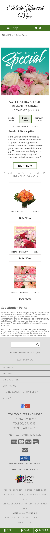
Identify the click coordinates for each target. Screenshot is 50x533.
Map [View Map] (25, 530)
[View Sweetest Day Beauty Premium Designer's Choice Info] (25, 237)
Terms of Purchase (33, 517)
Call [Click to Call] (8, 530)
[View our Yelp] (27, 407)
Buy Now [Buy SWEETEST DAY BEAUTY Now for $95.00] (25, 258)
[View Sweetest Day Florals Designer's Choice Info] (25, 277)
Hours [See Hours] (41, 530)
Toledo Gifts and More (25, 12)
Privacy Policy (13, 517)
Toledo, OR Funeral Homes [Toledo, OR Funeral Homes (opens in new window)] (18, 490)
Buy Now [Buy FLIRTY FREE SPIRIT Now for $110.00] (25, 218)
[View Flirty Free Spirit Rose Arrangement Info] (25, 196)
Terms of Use (25, 522)
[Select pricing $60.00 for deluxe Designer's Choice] (25, 119)
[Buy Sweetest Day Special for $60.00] (25, 165)
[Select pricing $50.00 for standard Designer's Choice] (11, 119)
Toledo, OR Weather (12, 504)
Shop (12, 28)
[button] (25, 458)
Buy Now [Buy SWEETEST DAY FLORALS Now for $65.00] (25, 298)
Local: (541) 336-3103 (25, 428)
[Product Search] (25, 345)
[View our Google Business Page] (23, 407)
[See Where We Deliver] (25, 360)
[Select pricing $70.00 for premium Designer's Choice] (39, 119)
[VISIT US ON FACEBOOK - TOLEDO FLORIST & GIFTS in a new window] (25, 469)
